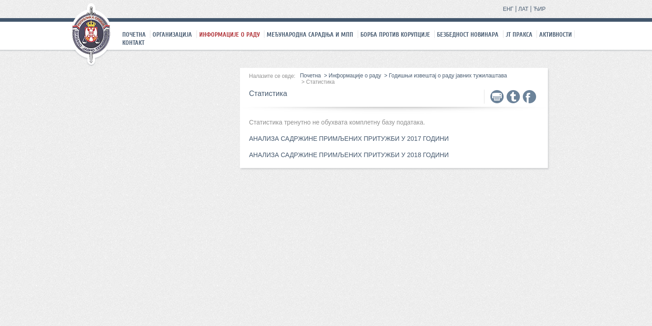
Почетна (134, 34)
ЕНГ (508, 9)
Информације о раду (229, 34)
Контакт (133, 42)
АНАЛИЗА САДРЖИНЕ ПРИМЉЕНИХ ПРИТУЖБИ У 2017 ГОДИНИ (349, 138)
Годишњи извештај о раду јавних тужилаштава (448, 75)
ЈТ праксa (519, 34)
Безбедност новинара (468, 34)
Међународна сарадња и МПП (310, 34)
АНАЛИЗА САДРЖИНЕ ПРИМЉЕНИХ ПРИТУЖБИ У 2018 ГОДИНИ (349, 154)
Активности (555, 34)
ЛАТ (523, 9)
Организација (172, 34)
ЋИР (539, 9)
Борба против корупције (395, 34)
